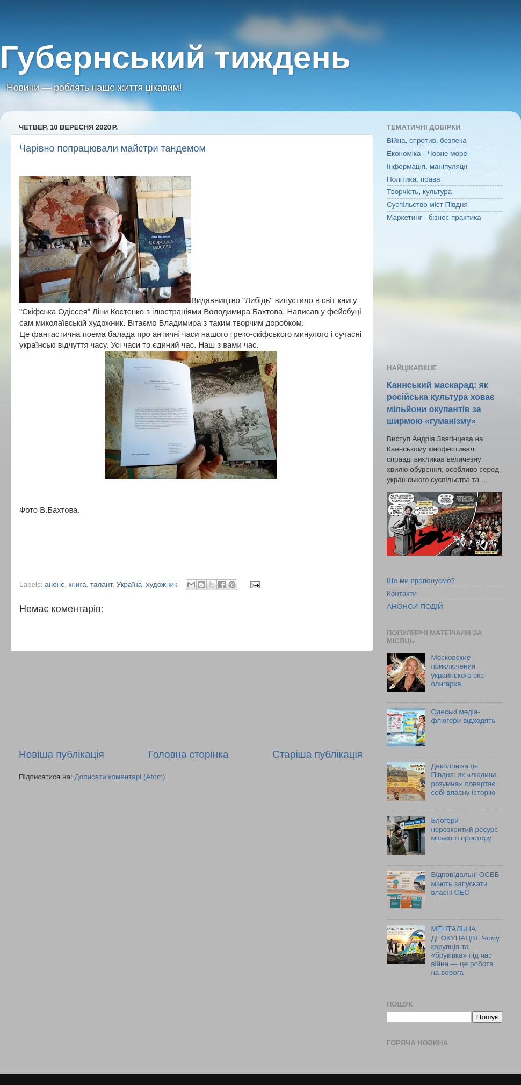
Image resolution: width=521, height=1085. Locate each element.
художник (161, 584)
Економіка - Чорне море (427, 153)
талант (101, 584)
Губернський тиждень (175, 57)
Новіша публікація (61, 754)
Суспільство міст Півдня (427, 204)
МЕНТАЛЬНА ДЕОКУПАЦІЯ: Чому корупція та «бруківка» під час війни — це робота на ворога (465, 950)
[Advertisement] (190, 699)
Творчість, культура (419, 192)
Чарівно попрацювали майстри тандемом (112, 148)
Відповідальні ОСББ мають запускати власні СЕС (465, 883)
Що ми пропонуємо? (421, 581)
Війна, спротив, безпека (427, 140)
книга (77, 584)
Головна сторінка (188, 754)
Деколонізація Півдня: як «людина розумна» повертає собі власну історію (463, 779)
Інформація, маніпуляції (427, 166)
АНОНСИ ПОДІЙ (415, 606)
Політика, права (413, 179)
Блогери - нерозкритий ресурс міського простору (464, 829)
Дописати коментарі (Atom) (119, 777)
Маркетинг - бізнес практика (434, 217)
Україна (129, 584)
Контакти (402, 594)
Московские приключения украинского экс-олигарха (458, 670)
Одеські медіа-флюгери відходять (463, 716)
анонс (54, 584)
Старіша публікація (317, 754)
